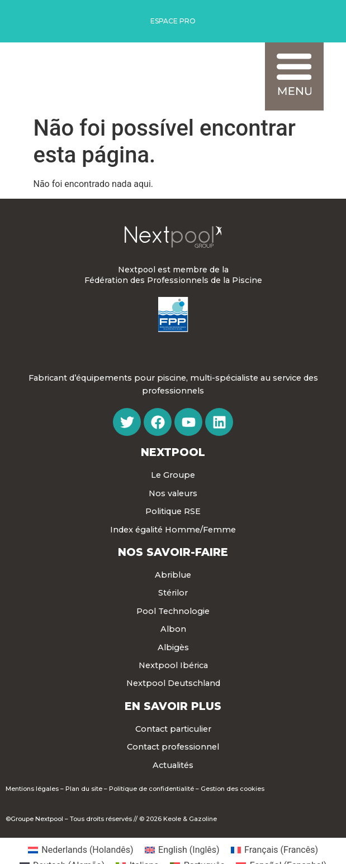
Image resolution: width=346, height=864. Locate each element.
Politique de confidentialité (151, 789)
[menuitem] (80, 850)
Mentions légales (32, 789)
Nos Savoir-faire (173, 552)
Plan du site (83, 789)
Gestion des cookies (232, 789)
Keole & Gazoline (190, 819)
